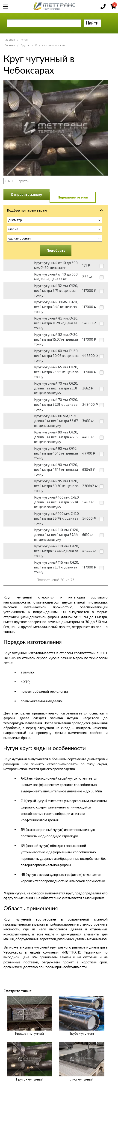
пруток (24, 181)
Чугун (24, 39)
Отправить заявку (26, 194)
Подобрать (56, 250)
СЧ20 (9, 181)
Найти (92, 22)
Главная (10, 39)
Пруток (25, 45)
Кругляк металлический (50, 45)
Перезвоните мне (73, 197)
